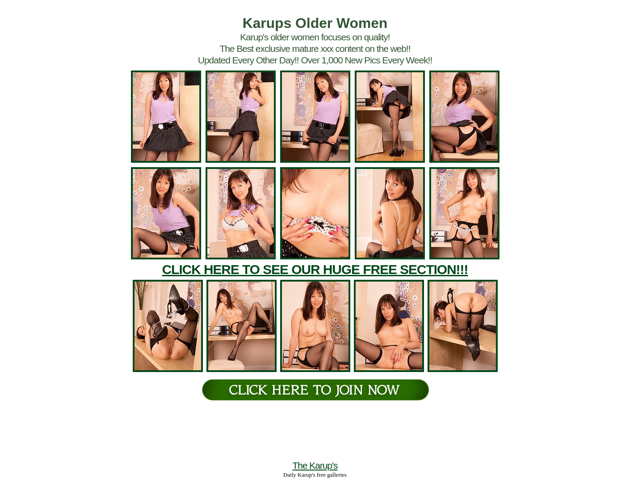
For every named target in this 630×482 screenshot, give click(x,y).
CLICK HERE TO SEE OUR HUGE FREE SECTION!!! (315, 269)
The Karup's (315, 465)
